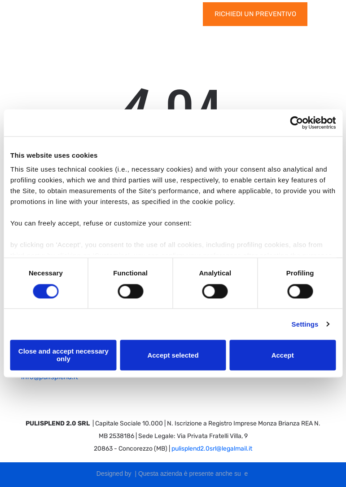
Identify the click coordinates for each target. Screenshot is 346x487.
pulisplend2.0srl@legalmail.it (211, 448)
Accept (283, 355)
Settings (305, 324)
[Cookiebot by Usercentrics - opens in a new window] (296, 122)
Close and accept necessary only (63, 355)
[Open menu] (325, 14)
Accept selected (172, 355)
